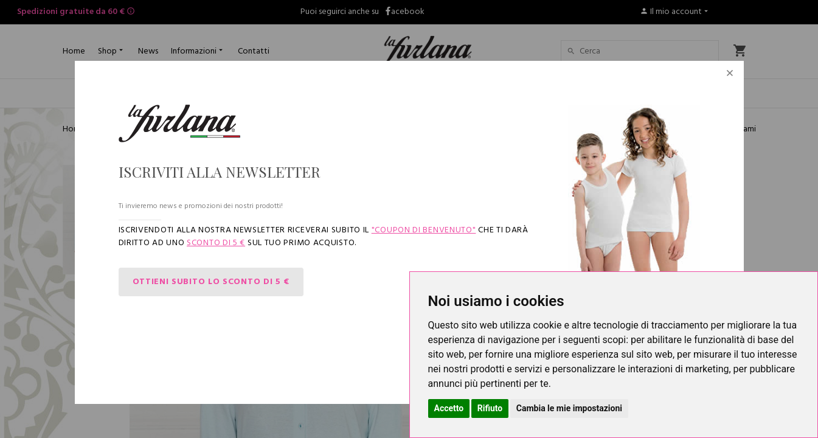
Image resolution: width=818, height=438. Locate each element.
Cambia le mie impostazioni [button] (569, 408)
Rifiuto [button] (490, 408)
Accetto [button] (449, 408)
